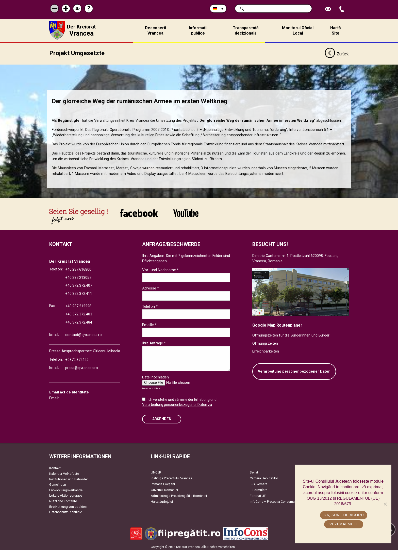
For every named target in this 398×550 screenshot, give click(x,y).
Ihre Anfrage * (154, 342)
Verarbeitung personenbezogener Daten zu (177, 403)
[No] (385, 504)
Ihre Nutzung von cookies (68, 505)
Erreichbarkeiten (265, 350)
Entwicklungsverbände (65, 489)
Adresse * (150, 287)
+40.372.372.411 (78, 292)
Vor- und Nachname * (160, 268)
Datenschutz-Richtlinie (65, 511)
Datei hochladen (155, 376)
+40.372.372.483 (78, 313)
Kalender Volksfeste (64, 472)
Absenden (161, 418)
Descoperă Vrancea (155, 30)
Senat (254, 471)
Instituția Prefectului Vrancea (171, 477)
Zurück (337, 52)
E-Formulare (258, 489)
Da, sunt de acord (344, 515)
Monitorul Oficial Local (297, 30)
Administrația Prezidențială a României (179, 494)
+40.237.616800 (78, 268)
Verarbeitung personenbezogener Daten (294, 370)
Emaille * (149, 323)
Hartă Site (335, 30)
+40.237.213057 (78, 276)
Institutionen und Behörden (69, 478)
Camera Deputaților (264, 477)
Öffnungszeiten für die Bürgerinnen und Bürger (290, 334)
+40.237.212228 (78, 305)
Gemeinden (57, 483)
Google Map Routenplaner (277, 324)
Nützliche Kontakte (63, 500)
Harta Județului (162, 500)
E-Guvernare (258, 483)
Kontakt (55, 467)
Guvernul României (164, 489)
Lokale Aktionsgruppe (65, 494)
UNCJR (156, 471)
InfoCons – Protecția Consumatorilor (276, 500)
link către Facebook (139, 211)
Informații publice (198, 30)
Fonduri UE (258, 494)
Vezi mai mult (344, 524)
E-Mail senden (329, 9)
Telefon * (150, 305)
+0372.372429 (77, 358)
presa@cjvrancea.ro (81, 366)
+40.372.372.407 (78, 284)
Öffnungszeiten (265, 342)
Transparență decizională (246, 30)
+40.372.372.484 (78, 321)
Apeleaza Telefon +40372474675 (342, 9)
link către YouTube (185, 211)
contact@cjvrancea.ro (83, 333)
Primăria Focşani (163, 483)
